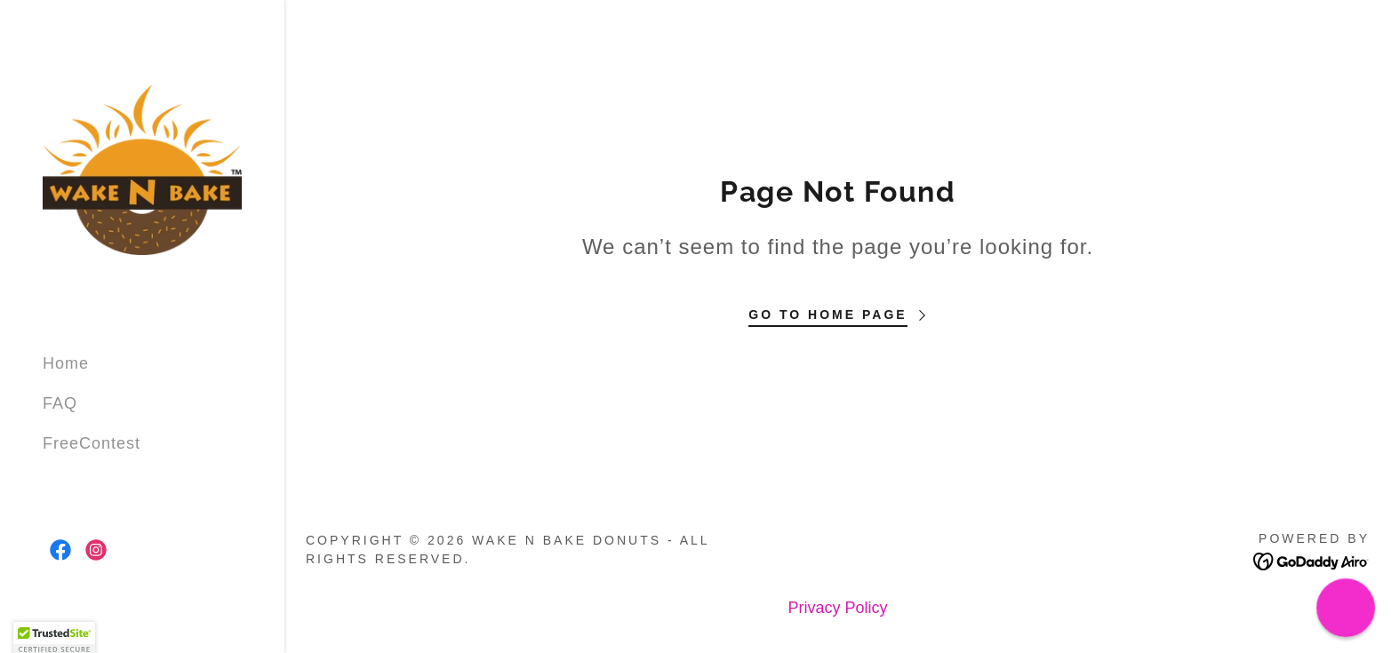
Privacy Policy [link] (837, 608)
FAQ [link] (60, 403)
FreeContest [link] (91, 443)
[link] (142, 169)
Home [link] (66, 363)
